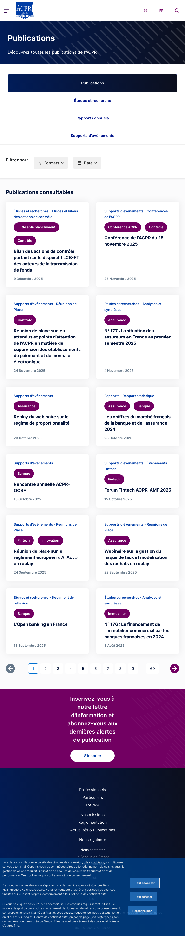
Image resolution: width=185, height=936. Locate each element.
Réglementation (92, 822)
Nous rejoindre (92, 839)
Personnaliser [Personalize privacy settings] (142, 910)
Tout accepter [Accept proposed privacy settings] (145, 883)
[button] (51, 163)
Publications (92, 83)
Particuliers (92, 797)
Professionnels (92, 789)
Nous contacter (92, 850)
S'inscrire (92, 755)
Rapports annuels (92, 118)
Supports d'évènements (92, 135)
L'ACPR (92, 805)
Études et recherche (92, 100)
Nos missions (92, 814)
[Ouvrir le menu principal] (6, 11)
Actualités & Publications (92, 830)
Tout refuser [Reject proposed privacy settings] (143, 897)
